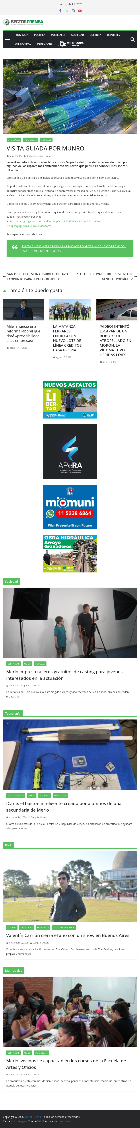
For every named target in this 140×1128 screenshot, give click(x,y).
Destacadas (14, 140)
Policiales (58, 35)
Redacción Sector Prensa (39, 156)
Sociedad (77, 35)
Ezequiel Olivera (39, 817)
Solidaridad (23, 43)
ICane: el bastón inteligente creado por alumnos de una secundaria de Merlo (64, 806)
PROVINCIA (21, 35)
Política (39, 35)
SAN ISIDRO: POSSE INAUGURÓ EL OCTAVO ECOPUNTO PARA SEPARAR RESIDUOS (35, 276)
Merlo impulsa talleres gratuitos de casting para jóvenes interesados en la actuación (64, 675)
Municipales (30, 140)
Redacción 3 (32, 685)
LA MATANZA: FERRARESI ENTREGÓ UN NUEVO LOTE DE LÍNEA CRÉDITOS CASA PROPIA (67, 338)
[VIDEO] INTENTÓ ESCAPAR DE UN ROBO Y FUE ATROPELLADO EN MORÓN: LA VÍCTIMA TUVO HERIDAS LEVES (115, 340)
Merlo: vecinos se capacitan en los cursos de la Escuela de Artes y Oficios (66, 1064)
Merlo (27, 664)
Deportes (113, 35)
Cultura (95, 35)
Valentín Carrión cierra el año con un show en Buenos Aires (67, 935)
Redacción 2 (32, 1074)
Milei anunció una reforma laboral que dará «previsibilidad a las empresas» (23, 333)
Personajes (45, 43)
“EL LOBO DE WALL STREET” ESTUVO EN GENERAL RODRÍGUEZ (107, 276)
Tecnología (60, 795)
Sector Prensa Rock (63, 927)
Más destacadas (16, 795)
